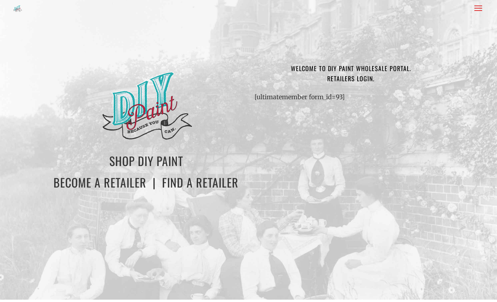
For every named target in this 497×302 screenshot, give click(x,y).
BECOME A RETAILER (99, 182)
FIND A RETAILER (200, 182)
